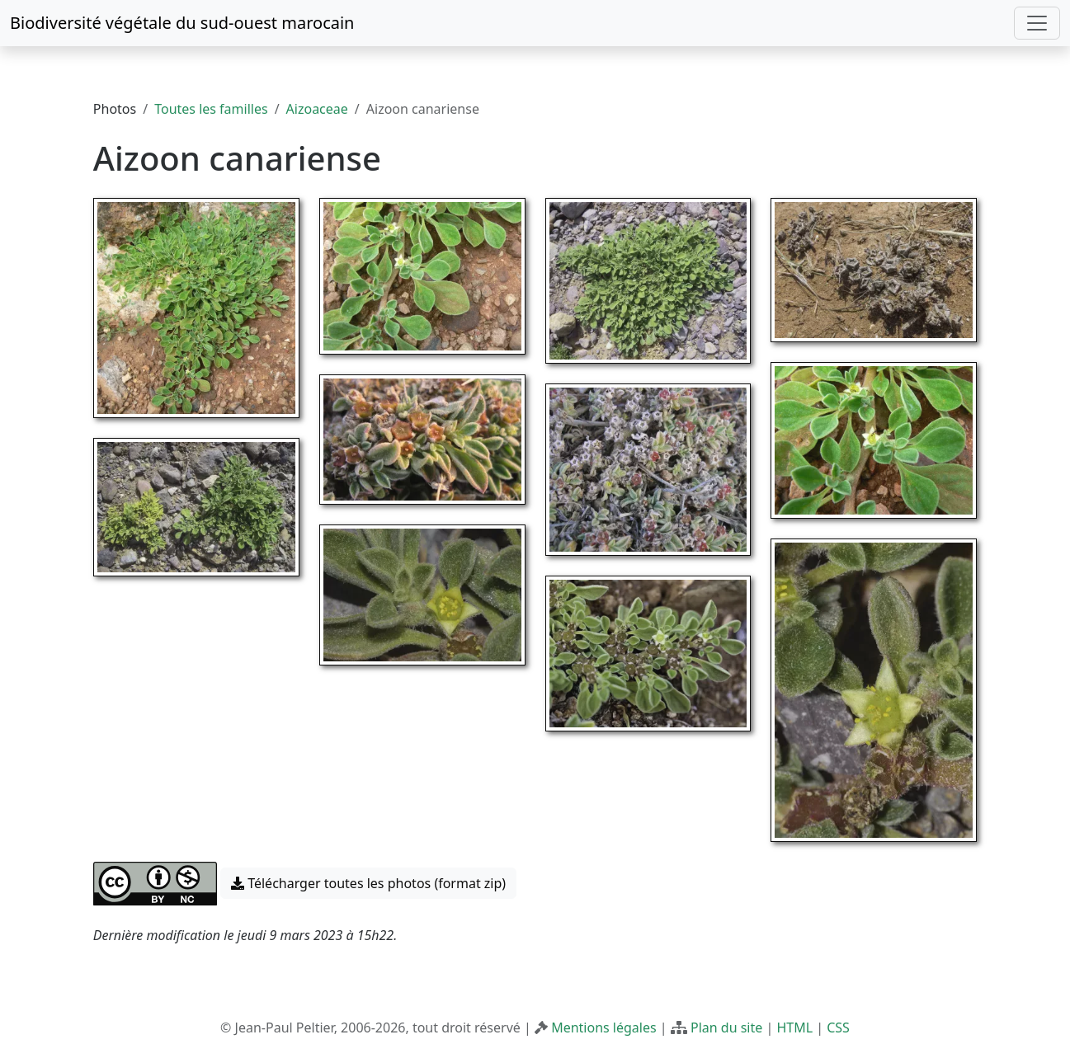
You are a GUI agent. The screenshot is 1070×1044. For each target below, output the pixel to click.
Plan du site (726, 1027)
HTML (794, 1027)
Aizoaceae (317, 109)
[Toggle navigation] (1037, 23)
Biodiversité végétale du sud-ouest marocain (182, 23)
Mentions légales (604, 1027)
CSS (838, 1027)
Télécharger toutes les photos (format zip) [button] (368, 883)
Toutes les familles (210, 109)
